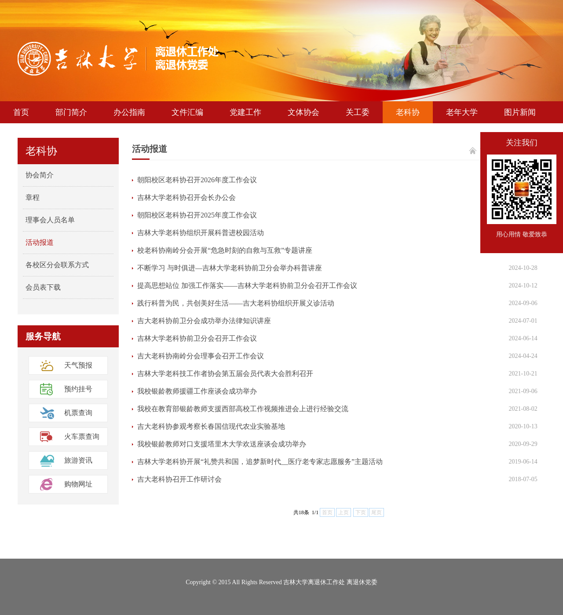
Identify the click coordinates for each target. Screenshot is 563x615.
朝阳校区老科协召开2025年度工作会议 (197, 215)
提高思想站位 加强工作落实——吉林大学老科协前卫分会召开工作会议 (247, 285)
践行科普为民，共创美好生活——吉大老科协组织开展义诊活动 (235, 303)
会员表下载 (43, 287)
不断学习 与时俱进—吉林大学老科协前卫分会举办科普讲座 (229, 268)
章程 (33, 197)
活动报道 (40, 242)
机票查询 (78, 412)
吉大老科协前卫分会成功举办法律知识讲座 (204, 320)
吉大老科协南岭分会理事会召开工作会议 (200, 356)
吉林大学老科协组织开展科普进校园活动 (200, 232)
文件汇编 (187, 112)
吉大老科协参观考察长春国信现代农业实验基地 (211, 426)
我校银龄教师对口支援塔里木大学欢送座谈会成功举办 (221, 444)
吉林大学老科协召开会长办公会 (186, 197)
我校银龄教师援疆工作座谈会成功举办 (197, 391)
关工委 (357, 112)
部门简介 (71, 112)
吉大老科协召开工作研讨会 (179, 479)
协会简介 (40, 175)
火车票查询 (81, 436)
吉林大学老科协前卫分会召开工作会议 (197, 338)
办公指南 (129, 112)
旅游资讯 (78, 460)
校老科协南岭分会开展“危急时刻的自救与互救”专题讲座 (224, 250)
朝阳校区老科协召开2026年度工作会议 (197, 180)
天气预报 (78, 365)
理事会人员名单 (50, 220)
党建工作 (245, 112)
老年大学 (462, 112)
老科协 (408, 112)
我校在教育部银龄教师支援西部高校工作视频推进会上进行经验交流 (242, 408)
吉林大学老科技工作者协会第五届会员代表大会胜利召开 (225, 373)
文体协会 (303, 112)
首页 (21, 112)
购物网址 (78, 484)
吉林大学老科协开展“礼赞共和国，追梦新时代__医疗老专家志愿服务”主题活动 (260, 461)
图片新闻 (520, 112)
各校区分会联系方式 (57, 265)
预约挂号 (78, 389)
